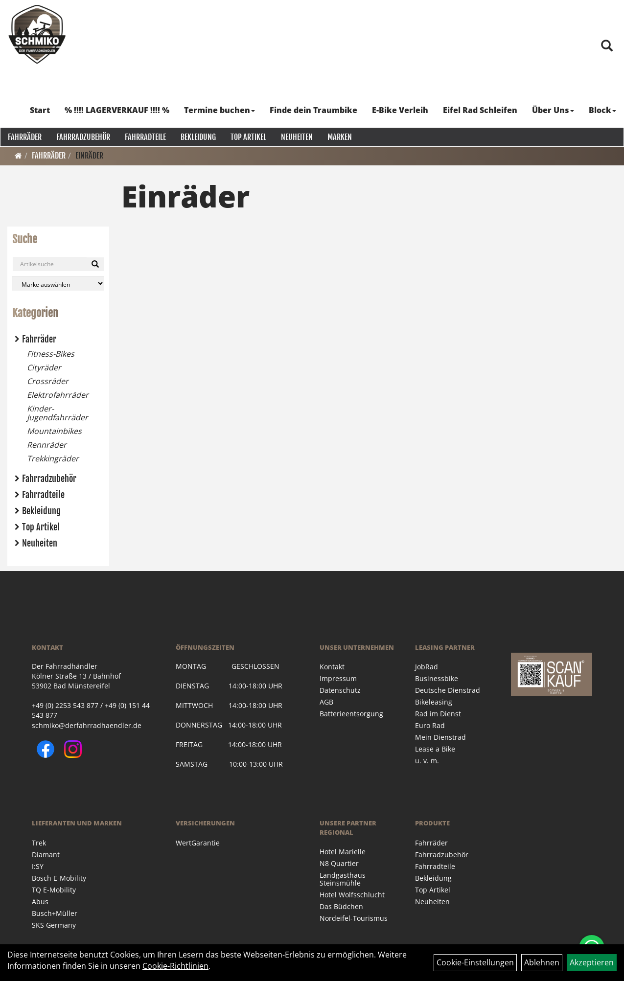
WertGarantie (198, 842)
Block (603, 110)
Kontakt (332, 666)
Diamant (46, 854)
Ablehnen (541, 962)
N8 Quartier (339, 863)
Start (40, 110)
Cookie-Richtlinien (175, 965)
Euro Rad (430, 725)
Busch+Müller (54, 913)
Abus (40, 901)
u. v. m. (427, 760)
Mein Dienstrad (440, 737)
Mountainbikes (54, 431)
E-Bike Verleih (400, 110)
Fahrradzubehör (83, 137)
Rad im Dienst (438, 713)
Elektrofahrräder (58, 394)
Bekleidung (197, 137)
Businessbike (436, 678)
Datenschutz (340, 690)
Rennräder (47, 444)
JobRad (426, 666)
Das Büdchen (341, 906)
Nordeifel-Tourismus (354, 918)
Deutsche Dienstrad (447, 690)
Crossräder (48, 381)
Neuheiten (296, 137)
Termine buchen (220, 110)
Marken (339, 137)
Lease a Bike (435, 748)
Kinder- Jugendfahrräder (57, 413)
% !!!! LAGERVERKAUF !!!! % (117, 110)
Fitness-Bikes (50, 353)
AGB (326, 702)
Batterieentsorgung (351, 713)
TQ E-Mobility (54, 889)
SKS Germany (54, 925)
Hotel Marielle (343, 851)
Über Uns (553, 110)
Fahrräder (24, 137)
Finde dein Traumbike (314, 110)
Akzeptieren (592, 962)
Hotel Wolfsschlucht (352, 894)
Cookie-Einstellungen (475, 962)
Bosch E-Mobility (59, 878)
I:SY (38, 866)
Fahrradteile (144, 137)
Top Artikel (248, 137)
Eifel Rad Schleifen (480, 110)
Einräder (89, 155)
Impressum (338, 678)
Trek (39, 842)
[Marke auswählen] (58, 283)
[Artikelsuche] (606, 51)
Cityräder (44, 367)
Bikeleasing (433, 702)
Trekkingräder (53, 458)
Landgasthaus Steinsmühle (343, 879)
